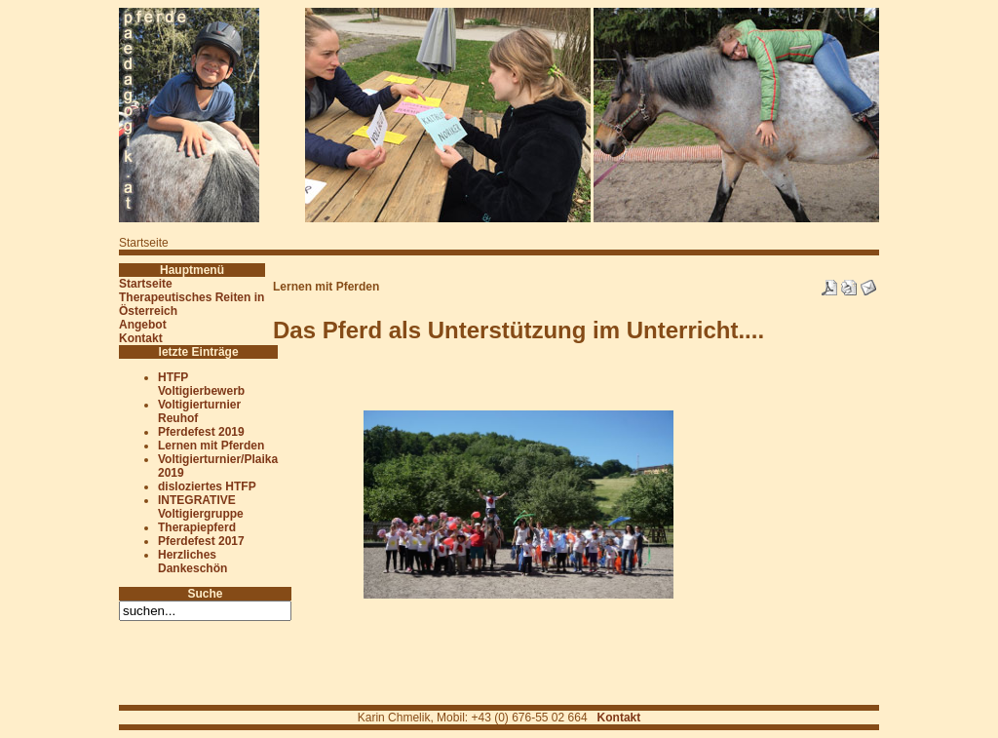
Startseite (146, 284)
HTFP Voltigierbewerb (201, 384)
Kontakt (141, 338)
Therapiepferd (197, 527)
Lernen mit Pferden (211, 445)
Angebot (143, 324)
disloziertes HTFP (207, 486)
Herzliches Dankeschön (192, 561)
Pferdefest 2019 (201, 432)
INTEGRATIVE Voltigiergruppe (201, 507)
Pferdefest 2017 (201, 541)
